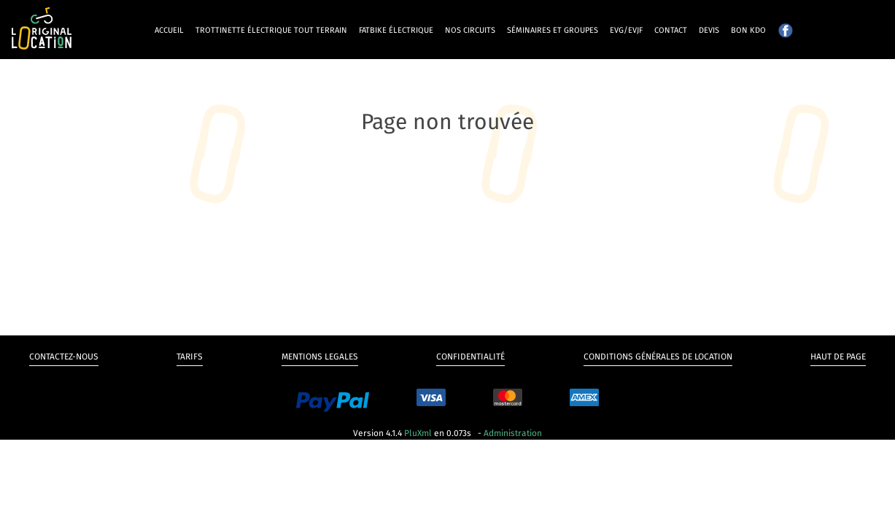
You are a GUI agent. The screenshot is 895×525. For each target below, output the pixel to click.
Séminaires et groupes (552, 30)
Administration (513, 433)
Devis (709, 30)
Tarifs (190, 356)
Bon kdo (748, 30)
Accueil (169, 30)
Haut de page (838, 356)
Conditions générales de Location (658, 356)
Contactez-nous (63, 356)
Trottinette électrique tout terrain (271, 30)
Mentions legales (320, 356)
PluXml (418, 433)
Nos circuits (470, 30)
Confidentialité (470, 356)
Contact (670, 30)
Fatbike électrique (396, 30)
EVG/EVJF (626, 30)
